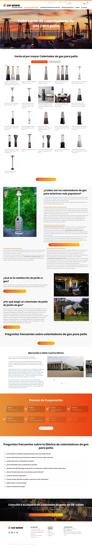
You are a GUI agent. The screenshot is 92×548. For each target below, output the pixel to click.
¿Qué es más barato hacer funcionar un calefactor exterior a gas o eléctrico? (29, 457)
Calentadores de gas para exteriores (12, 312)
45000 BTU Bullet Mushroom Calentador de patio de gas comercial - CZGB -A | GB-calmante (28, 105)
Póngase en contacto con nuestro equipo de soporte (64, 244)
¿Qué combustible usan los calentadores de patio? (21, 465)
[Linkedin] (12, 533)
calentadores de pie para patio (32, 256)
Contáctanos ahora (46, 428)
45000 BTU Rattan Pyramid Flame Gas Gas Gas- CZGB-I (29, 82)
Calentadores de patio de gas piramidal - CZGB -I (44, 82)
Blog (70, 2)
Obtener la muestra (62, 2)
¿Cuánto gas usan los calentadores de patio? (20, 461)
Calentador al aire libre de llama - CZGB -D (29, 150)
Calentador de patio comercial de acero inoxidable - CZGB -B (79, 82)
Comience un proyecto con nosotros (14, 291)
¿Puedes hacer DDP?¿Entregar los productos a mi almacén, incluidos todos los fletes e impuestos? (36, 468)
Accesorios (33, 537)
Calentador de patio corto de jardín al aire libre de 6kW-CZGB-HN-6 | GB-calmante (79, 128)
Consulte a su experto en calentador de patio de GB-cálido (46, 515)
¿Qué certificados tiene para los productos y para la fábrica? (25, 472)
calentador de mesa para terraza (57, 258)
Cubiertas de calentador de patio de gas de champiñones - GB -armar (45, 151)
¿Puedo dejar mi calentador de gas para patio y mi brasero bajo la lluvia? (28, 454)
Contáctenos (69, 3)
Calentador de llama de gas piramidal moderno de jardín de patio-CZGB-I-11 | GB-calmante (78, 105)
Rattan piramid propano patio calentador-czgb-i (61, 82)
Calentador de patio (54, 62)
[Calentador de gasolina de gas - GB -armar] (19, 212)
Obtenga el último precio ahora (46, 179)
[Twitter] (15, 533)
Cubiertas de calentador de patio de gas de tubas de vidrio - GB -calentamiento (11, 151)
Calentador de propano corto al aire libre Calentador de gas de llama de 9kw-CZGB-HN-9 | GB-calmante (45, 105)
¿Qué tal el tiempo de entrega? (15, 486)
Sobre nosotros (52, 2)
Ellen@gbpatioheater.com (70, 529)
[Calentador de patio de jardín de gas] (71, 309)
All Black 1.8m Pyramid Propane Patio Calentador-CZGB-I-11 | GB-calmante (62, 128)
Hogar (49, 530)
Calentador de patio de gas (39, 62)
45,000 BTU (40, 315)
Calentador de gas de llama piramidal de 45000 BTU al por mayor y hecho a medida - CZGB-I (12, 83)
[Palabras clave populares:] (44, 2)
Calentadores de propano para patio (54, 227)
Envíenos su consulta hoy (11, 327)
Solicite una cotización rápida (46, 37)
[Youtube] (17, 533)
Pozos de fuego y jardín (36, 535)
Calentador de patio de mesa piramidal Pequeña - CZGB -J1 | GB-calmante (62, 105)
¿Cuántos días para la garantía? (16, 475)
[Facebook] (9, 533)
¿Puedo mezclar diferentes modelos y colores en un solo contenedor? (27, 479)
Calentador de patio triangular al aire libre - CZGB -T (62, 150)
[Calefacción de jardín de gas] (71, 285)
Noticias (50, 535)
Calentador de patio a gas (37, 530)
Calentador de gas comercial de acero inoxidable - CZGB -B (11, 104)
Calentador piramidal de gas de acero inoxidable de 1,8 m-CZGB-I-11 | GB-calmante (79, 151)
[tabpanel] (65, 366)
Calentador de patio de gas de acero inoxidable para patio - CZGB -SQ (28, 128)
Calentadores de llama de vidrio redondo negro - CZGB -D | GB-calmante (11, 128)
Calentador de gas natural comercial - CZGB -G (10, 172)
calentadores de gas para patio (74, 230)
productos (50, 532)
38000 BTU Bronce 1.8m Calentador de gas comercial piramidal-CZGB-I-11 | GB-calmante (44, 129)
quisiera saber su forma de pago (16, 483)
